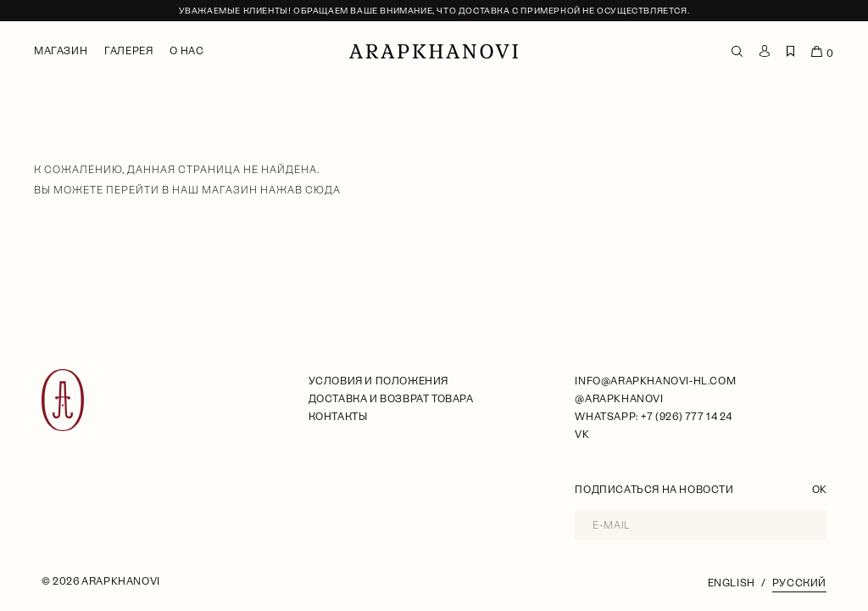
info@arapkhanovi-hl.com (655, 381)
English (731, 583)
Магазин (60, 51)
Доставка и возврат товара (391, 399)
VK (582, 434)
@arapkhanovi (619, 399)
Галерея (128, 51)
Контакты (338, 417)
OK (819, 490)
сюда (323, 190)
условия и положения (378, 381)
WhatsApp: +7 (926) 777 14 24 (653, 417)
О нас (186, 51)
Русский (799, 583)
